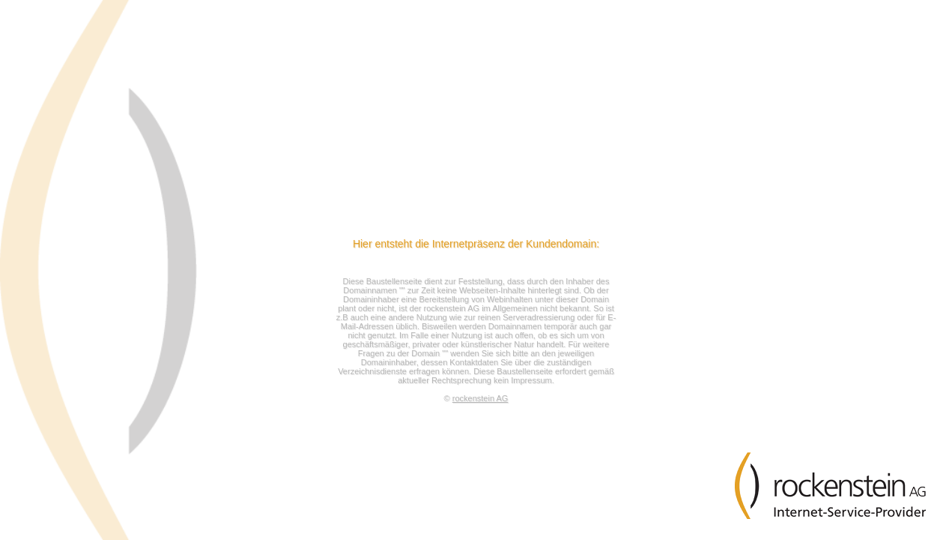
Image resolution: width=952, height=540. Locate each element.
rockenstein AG (480, 398)
